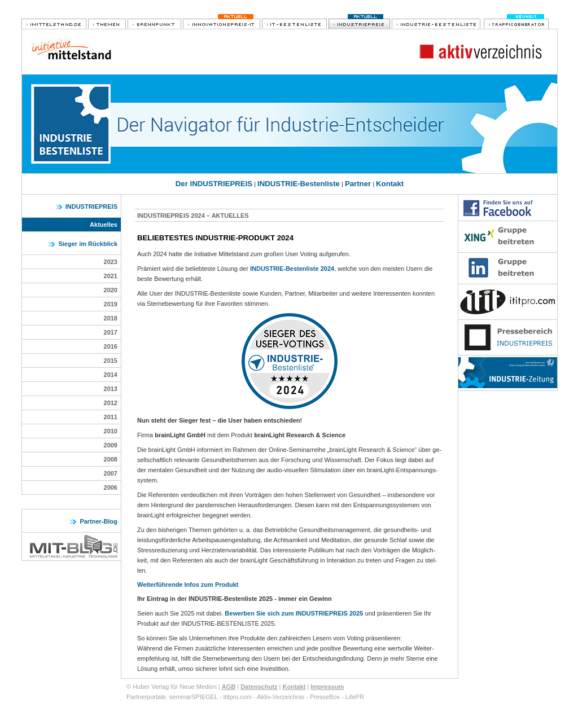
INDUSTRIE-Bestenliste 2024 (292, 268)
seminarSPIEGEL (193, 696)
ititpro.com (237, 696)
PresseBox (325, 696)
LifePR (354, 696)
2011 (110, 417)
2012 (110, 402)
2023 (110, 261)
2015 (110, 360)
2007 (110, 473)
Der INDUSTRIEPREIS (214, 183)
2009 (110, 445)
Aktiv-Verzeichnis (280, 696)
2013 (110, 388)
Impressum (327, 686)
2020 (110, 290)
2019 (110, 304)
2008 (110, 459)
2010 (110, 431)
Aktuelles (103, 224)
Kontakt (390, 183)
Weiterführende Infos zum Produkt (187, 584)
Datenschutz (258, 686)
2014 (110, 374)
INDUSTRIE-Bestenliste (298, 183)
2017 (110, 332)
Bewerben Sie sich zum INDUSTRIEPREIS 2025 (294, 613)
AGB (228, 686)
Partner (358, 183)
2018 (110, 318)
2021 (110, 276)
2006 (110, 487)
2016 (110, 346)
